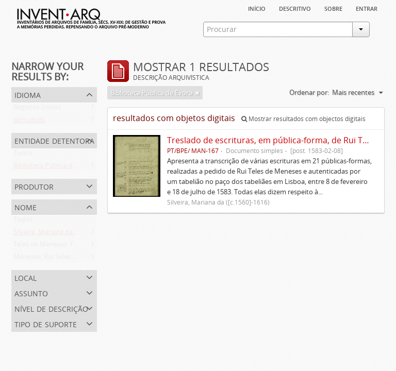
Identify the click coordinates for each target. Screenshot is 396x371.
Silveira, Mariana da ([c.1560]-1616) (65, 234)
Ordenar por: (309, 92)
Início (257, 7)
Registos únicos (37, 109)
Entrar (366, 7)
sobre (333, 7)
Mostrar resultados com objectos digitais (303, 118)
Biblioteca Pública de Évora (54, 167)
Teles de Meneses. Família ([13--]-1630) (71, 246)
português (29, 121)
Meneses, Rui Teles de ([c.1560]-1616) (69, 258)
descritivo (295, 7)
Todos (22, 155)
